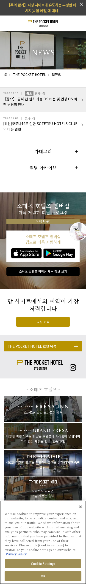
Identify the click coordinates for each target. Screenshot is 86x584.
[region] (43, 542)
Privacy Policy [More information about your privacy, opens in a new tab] (16, 554)
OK (43, 576)
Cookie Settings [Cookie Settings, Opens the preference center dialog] (43, 563)
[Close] (80, 507)
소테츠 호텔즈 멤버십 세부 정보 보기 (43, 271)
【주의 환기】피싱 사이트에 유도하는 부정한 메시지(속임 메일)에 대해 (41, 7)
